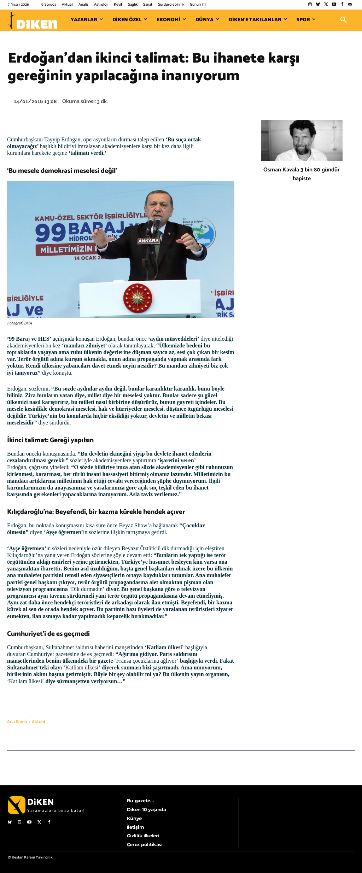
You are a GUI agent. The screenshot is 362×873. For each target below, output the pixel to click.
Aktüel (38, 721)
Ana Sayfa (17, 721)
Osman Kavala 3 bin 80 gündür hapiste (301, 174)
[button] (343, 20)
